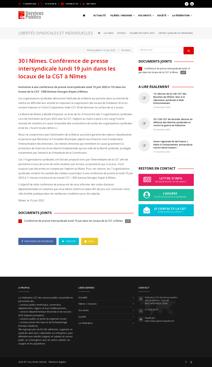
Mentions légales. (57, 361)
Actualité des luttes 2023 (142, 32)
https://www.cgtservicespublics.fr (159, 321)
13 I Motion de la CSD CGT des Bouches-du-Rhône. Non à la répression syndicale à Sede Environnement (169, 98)
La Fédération (181, 15)
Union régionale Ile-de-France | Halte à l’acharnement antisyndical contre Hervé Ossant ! (172, 144)
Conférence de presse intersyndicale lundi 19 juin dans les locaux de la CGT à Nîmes (73, 221)
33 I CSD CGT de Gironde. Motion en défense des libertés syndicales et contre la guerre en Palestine (173, 122)
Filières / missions (121, 15)
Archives (121, 32)
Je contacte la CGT (166, 210)
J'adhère (166, 195)
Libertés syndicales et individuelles (175, 32)
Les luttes (109, 32)
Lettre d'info (166, 179)
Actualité (99, 15)
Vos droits (144, 15)
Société (161, 15)
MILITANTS (91, 3)
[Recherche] (161, 50)
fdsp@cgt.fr (72, 3)
